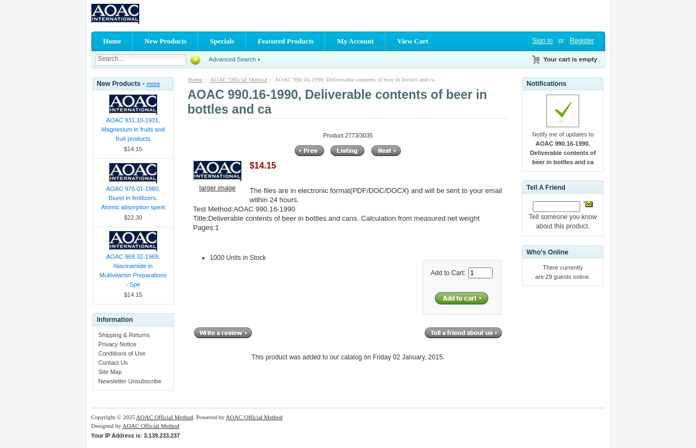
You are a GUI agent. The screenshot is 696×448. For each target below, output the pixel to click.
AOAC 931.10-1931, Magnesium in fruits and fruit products (133, 129)
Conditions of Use (122, 353)
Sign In (542, 41)
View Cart (412, 41)
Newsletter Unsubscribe (129, 381)
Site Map (110, 372)
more (153, 83)
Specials (222, 41)
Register (582, 41)
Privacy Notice (117, 344)
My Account (355, 41)
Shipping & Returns (124, 335)
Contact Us (113, 362)
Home (112, 41)
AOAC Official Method (238, 79)
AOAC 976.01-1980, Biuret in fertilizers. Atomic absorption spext (133, 197)
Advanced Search (232, 59)
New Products (166, 41)
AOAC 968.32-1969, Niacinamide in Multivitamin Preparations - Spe (133, 270)
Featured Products (286, 41)
